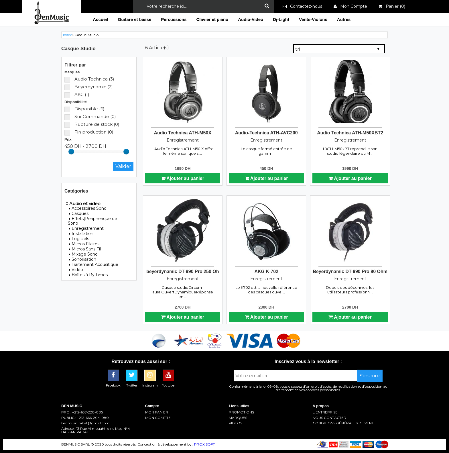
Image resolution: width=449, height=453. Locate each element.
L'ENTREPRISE (325, 412)
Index (67, 35)
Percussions (173, 19)
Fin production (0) (88, 132)
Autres (344, 19)
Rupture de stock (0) (91, 124)
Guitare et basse (134, 19)
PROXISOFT (204, 444)
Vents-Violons (313, 19)
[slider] (71, 151)
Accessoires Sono (88, 208)
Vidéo (76, 269)
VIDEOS (235, 423)
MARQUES (238, 417)
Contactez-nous (302, 6)
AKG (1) (76, 94)
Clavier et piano (212, 19)
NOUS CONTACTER (329, 417)
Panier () (392, 6)
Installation (81, 233)
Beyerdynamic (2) (88, 87)
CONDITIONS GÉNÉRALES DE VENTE (344, 423)
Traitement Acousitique (93, 264)
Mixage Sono (83, 254)
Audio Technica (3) (89, 79)
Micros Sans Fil (85, 249)
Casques (78, 213)
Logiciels (79, 238)
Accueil (100, 19)
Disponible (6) (84, 109)
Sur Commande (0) (90, 116)
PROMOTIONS (241, 412)
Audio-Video (250, 19)
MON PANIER (156, 412)
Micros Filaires (84, 243)
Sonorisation (82, 259)
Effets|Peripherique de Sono (92, 221)
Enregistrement (86, 228)
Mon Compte (350, 6)
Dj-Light (281, 19)
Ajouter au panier (182, 178)
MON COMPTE (158, 417)
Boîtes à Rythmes (88, 274)
